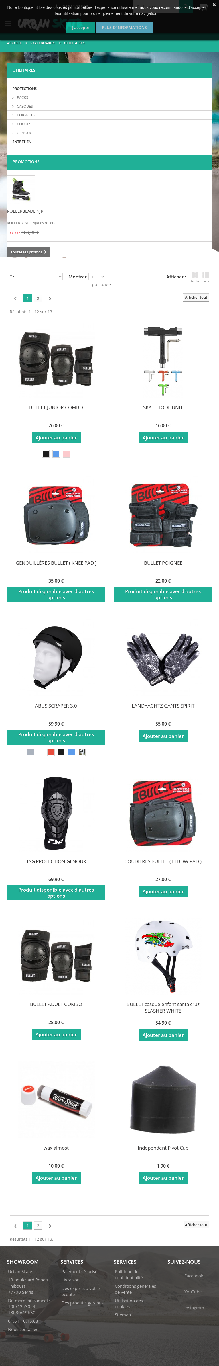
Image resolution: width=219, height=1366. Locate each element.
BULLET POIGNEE (163, 563)
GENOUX (24, 132)
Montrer (77, 277)
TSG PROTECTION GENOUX (56, 861)
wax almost (56, 1147)
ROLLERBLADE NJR (25, 211)
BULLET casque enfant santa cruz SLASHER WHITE (163, 1007)
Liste (205, 277)
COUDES (23, 123)
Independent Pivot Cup (163, 1147)
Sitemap (123, 1315)
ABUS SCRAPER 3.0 (56, 706)
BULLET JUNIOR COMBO (56, 407)
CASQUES (24, 106)
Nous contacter (23, 1329)
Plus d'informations (124, 27)
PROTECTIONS (24, 88)
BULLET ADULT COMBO (56, 1004)
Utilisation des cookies (129, 1303)
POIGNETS (25, 115)
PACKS (22, 97)
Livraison (71, 1280)
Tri (12, 277)
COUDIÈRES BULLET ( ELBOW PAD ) (163, 861)
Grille (195, 277)
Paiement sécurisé (79, 1271)
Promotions (26, 161)
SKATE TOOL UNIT (163, 407)
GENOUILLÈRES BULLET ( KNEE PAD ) (56, 563)
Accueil (14, 42)
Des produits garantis (83, 1303)
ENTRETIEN (21, 141)
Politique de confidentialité (129, 1274)
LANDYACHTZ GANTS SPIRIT (163, 706)
